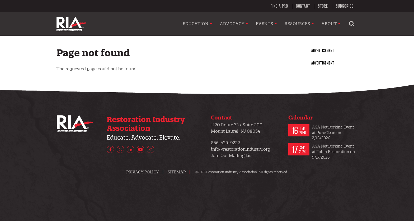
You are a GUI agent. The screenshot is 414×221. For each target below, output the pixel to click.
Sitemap (177, 171)
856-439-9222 (225, 142)
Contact (303, 6)
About (331, 23)
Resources (299, 23)
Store (323, 6)
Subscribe (345, 6)
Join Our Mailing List (232, 155)
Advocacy (234, 23)
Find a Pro (279, 6)
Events (266, 23)
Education (197, 23)
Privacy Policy (142, 171)
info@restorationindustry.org (240, 149)
